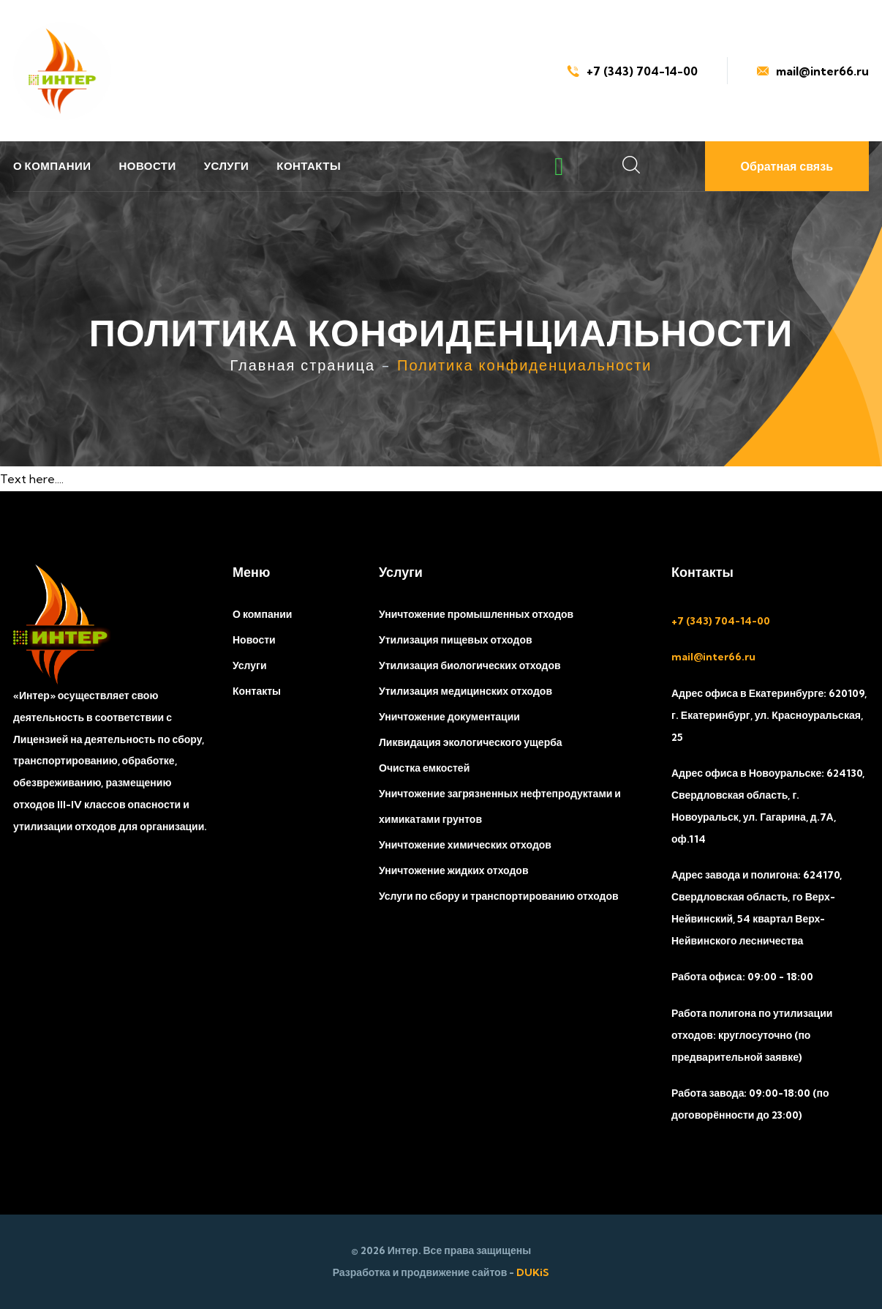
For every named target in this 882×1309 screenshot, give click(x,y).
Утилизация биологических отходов (470, 665)
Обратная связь (787, 166)
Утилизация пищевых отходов (455, 639)
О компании (52, 166)
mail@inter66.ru (813, 71)
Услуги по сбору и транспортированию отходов (499, 896)
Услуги (226, 166)
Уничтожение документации (449, 716)
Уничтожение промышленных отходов (476, 614)
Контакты (308, 166)
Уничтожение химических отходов (465, 844)
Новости (147, 166)
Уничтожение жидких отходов (454, 870)
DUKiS (532, 1272)
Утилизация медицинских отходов (465, 691)
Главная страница (302, 365)
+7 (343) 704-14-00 (633, 71)
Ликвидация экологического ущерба (470, 742)
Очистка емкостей (424, 768)
